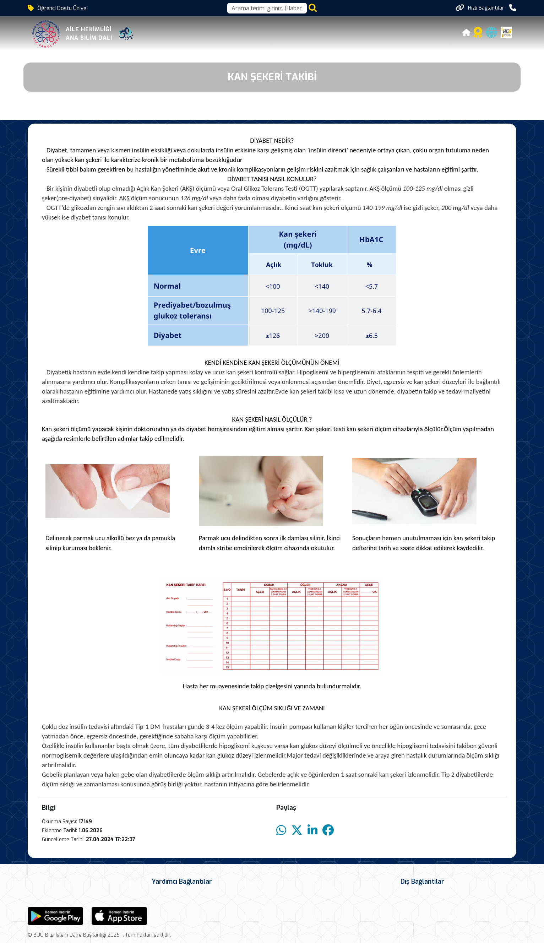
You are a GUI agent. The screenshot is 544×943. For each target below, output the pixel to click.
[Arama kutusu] (267, 8)
